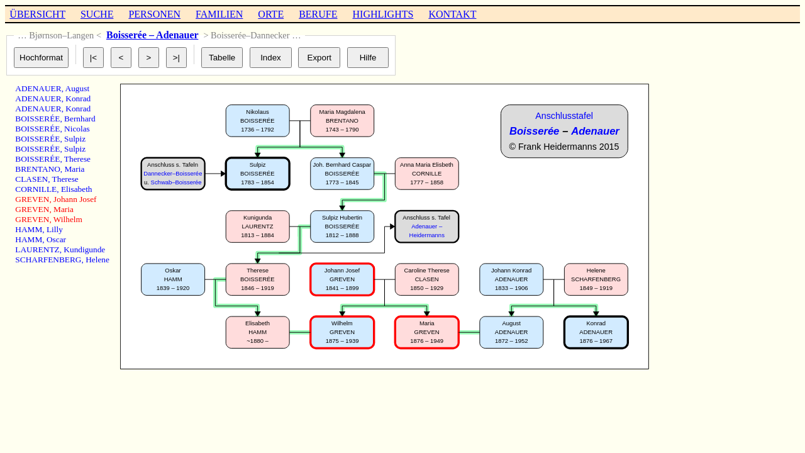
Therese (77, 159)
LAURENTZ (37, 249)
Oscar (56, 239)
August (77, 88)
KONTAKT (452, 14)
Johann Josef (74, 199)
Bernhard (80, 118)
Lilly (55, 229)
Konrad (78, 98)
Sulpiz (75, 138)
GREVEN (32, 199)
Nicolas (77, 128)
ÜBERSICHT (37, 14)
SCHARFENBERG (48, 259)
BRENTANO (37, 169)
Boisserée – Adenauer (152, 35)
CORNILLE (36, 189)
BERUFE (318, 14)
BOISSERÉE (37, 118)
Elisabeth (76, 189)
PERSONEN (154, 14)
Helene (97, 259)
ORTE (271, 14)
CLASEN (31, 179)
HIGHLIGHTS (383, 14)
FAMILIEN (219, 14)
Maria (75, 169)
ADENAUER (38, 88)
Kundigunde (84, 249)
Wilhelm (67, 219)
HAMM (28, 229)
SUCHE (96, 14)
